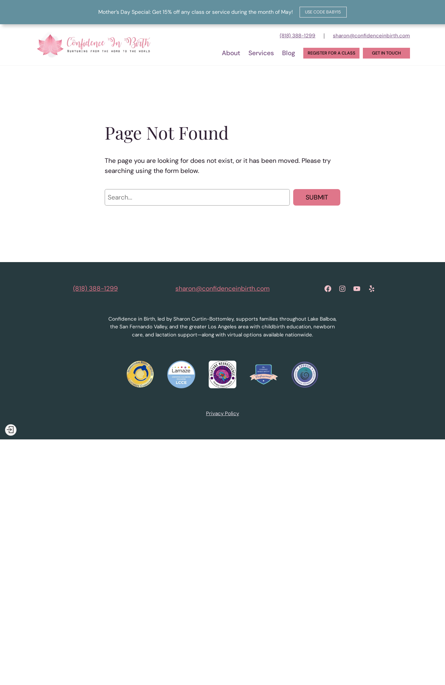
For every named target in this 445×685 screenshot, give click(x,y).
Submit (317, 197)
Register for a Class (331, 53)
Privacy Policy (222, 413)
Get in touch (386, 53)
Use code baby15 (323, 12)
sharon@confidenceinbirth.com (371, 35)
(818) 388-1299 (297, 35)
